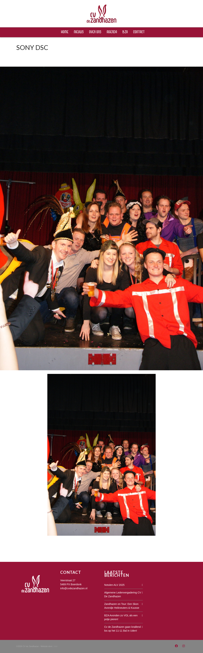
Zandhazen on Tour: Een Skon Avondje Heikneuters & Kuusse (121, 606)
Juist (55, 646)
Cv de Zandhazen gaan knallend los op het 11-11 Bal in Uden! (122, 628)
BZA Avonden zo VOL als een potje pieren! (121, 617)
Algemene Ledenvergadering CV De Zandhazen (122, 594)
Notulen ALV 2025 (114, 584)
